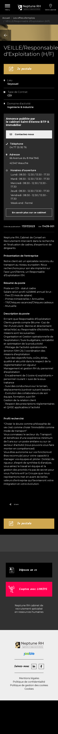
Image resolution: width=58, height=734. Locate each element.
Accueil (6, 18)
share (14, 504)
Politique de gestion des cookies (29, 685)
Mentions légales (29, 678)
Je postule (24, 69)
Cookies (29, 688)
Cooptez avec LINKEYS (33, 589)
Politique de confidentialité (29, 681)
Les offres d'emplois (24, 18)
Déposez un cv (28, 570)
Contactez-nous (22, 134)
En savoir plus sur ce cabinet (29, 212)
